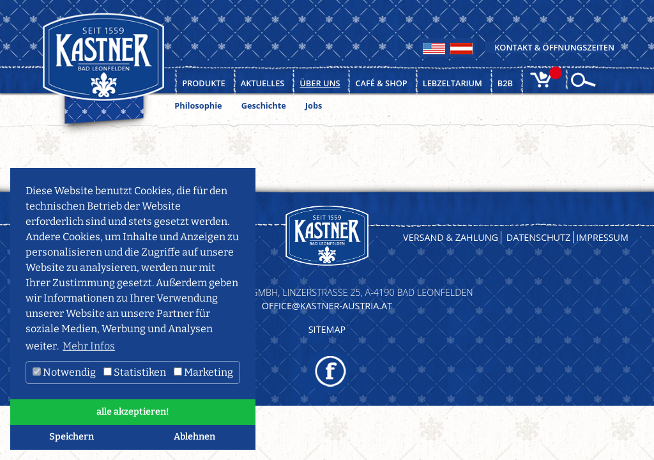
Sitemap (327, 329)
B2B (505, 83)
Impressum (602, 237)
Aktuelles (263, 83)
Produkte (203, 83)
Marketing (203, 372)
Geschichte (263, 105)
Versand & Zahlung (450, 237)
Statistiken (134, 372)
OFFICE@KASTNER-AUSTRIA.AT (327, 306)
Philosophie (198, 105)
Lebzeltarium (452, 83)
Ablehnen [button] (194, 436)
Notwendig (64, 372)
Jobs (314, 105)
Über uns (320, 83)
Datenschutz (538, 237)
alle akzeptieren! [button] (132, 411)
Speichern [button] (71, 436)
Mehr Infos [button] (89, 346)
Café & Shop (381, 83)
